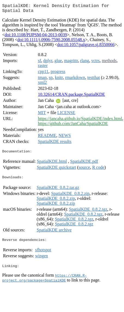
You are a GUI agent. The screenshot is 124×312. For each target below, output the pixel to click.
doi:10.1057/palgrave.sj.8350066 (85, 46)
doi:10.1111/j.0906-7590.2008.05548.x (51, 41)
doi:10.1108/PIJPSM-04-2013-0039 (36, 37)
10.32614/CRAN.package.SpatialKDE (71, 96)
